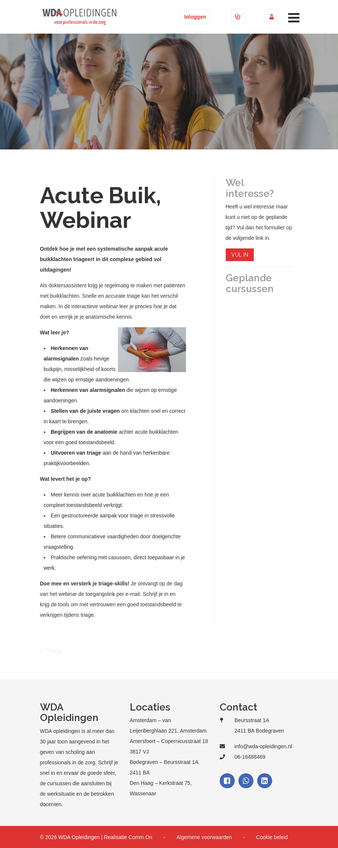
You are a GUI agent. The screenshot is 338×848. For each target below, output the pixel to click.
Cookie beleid (272, 837)
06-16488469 (250, 757)
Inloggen (195, 17)
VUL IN (239, 255)
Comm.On (140, 837)
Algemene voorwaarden (204, 837)
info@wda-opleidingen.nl (263, 746)
